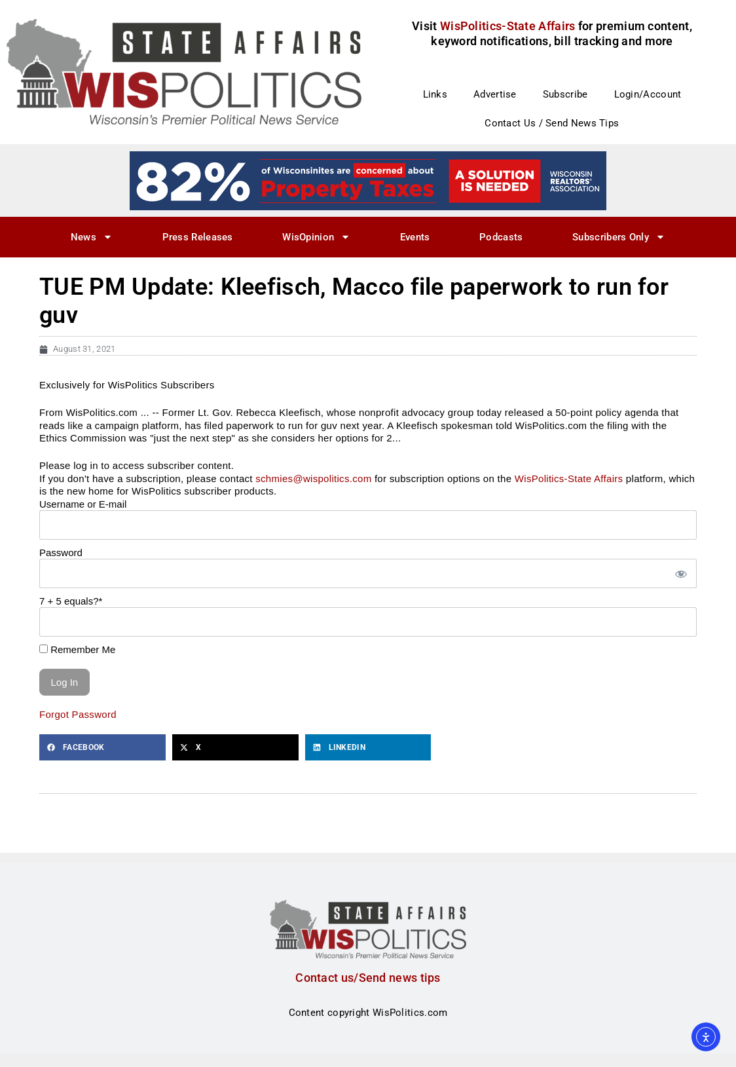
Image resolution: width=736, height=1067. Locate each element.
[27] (368, 180)
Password (61, 552)
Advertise (495, 94)
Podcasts (501, 237)
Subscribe (565, 94)
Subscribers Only (618, 236)
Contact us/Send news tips (368, 977)
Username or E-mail (82, 504)
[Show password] (680, 573)
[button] (102, 747)
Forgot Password (78, 714)
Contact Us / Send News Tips (552, 123)
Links (435, 94)
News (92, 236)
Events (415, 237)
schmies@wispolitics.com (313, 478)
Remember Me (77, 649)
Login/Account (648, 94)
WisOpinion (316, 236)
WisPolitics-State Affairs (569, 478)
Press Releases (197, 237)
